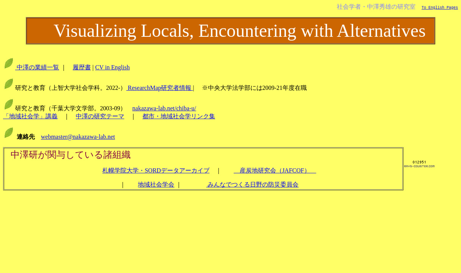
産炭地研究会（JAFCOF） (275, 170)
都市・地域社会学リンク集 (178, 116)
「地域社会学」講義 (30, 116)
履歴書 (82, 67)
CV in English (112, 67)
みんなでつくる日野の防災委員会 (252, 184)
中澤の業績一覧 (37, 67)
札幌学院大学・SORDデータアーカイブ (155, 170)
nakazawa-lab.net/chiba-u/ (164, 108)
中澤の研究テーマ (100, 116)
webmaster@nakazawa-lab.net (78, 136)
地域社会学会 (156, 184)
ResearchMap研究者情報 (159, 88)
